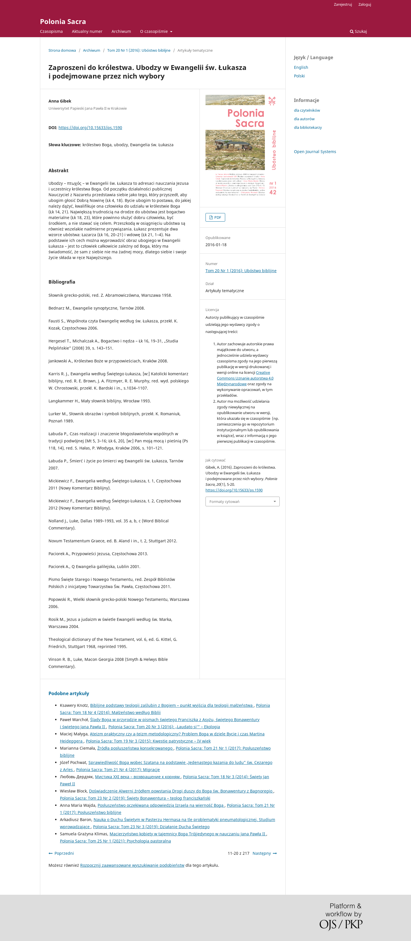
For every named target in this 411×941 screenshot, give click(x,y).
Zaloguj (364, 4)
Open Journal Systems (315, 151)
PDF (217, 217)
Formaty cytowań (224, 501)
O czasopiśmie (154, 31)
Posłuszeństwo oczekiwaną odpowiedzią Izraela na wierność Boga (161, 805)
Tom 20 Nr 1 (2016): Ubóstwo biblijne (138, 50)
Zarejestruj (343, 4)
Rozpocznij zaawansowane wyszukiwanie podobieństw (132, 865)
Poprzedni (64, 853)
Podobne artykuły (69, 693)
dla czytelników (307, 110)
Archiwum (121, 31)
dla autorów (304, 118)
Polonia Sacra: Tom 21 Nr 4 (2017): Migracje (118, 769)
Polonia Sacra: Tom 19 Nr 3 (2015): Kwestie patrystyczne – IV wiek (148, 741)
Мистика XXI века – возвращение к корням (138, 776)
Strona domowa (62, 50)
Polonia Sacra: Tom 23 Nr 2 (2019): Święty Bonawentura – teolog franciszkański (135, 798)
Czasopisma (51, 31)
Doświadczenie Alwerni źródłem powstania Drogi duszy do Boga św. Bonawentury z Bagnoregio (181, 791)
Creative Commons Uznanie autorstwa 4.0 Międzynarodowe (245, 378)
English (301, 67)
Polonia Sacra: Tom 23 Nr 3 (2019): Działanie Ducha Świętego (151, 826)
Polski (299, 76)
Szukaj (358, 31)
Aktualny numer (87, 31)
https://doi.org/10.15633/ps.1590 (90, 127)
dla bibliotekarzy (308, 127)
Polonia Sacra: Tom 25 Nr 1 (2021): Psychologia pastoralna (115, 841)
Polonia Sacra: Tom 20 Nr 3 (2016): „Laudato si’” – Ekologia (164, 726)
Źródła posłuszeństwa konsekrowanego (135, 748)
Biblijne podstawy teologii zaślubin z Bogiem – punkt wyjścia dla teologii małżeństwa (172, 705)
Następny (262, 853)
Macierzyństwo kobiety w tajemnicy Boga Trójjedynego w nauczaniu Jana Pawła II (188, 833)
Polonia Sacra (63, 21)
